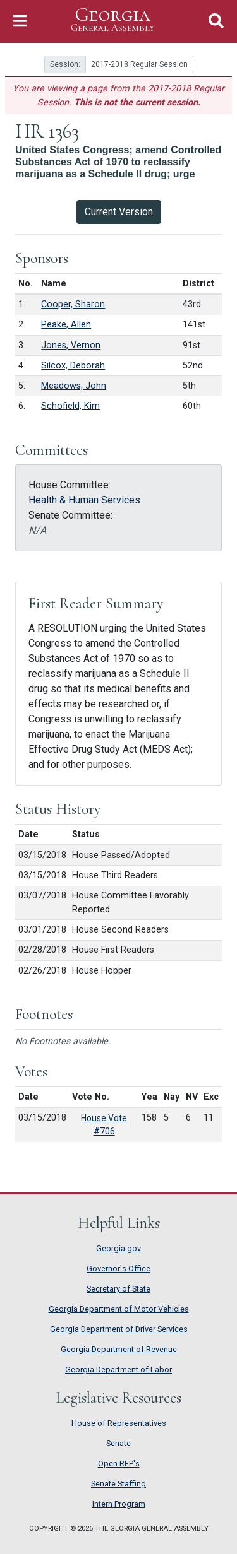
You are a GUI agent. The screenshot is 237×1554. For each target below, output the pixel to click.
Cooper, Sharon (73, 304)
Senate (118, 1443)
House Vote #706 (104, 1124)
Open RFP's (119, 1463)
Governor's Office (118, 1268)
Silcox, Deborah (73, 365)
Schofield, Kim (70, 406)
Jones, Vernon (70, 345)
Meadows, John (73, 385)
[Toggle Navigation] (20, 21)
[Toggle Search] (216, 21)
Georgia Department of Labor (118, 1369)
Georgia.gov (118, 1248)
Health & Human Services (84, 500)
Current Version (119, 212)
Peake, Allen (66, 324)
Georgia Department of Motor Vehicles (119, 1309)
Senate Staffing (118, 1483)
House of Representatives (118, 1423)
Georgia (112, 20)
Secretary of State (118, 1288)
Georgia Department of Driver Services (119, 1329)
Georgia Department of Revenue (119, 1349)
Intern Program (118, 1504)
